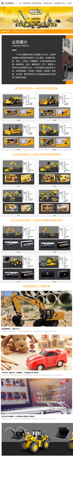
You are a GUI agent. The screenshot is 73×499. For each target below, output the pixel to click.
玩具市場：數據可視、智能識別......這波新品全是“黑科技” (20, 372)
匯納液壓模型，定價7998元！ (11, 329)
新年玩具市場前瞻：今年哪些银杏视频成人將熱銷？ (18, 416)
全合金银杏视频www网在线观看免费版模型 (36, 220)
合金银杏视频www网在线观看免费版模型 (36, 154)
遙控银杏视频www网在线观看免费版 (36, 88)
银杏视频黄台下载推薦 (36, 286)
